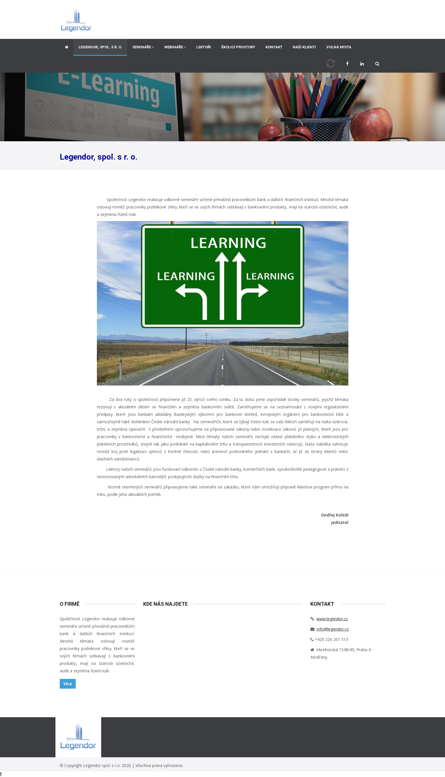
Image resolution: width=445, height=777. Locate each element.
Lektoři (203, 47)
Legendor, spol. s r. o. (100, 47)
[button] (377, 64)
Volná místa (338, 47)
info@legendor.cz (333, 629)
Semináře (143, 47)
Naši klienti (304, 47)
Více (67, 683)
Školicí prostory (238, 47)
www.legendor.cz (332, 618)
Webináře (175, 47)
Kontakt (274, 47)
